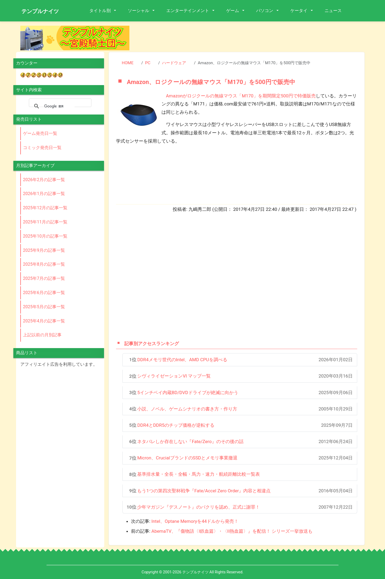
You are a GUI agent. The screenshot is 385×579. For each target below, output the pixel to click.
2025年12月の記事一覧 (45, 207)
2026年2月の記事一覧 (44, 179)
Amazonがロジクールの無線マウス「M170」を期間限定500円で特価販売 (241, 95)
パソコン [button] (265, 10)
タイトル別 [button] (100, 10)
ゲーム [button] (233, 10)
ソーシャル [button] (139, 10)
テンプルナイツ (40, 11)
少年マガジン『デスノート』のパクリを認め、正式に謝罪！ (198, 507)
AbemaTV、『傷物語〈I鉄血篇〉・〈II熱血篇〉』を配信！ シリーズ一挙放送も (232, 531)
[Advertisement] (251, 38)
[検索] (59, 106)
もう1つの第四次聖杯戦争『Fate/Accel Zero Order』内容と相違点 (204, 490)
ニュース (333, 10)
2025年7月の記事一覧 (44, 278)
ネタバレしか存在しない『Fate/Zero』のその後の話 (190, 441)
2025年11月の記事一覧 (45, 221)
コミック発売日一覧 (42, 147)
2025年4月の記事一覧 (44, 320)
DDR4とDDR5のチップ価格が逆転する (175, 425)
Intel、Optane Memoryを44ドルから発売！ (194, 521)
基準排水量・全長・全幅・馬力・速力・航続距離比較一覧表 (198, 474)
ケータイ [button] (299, 10)
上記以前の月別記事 (42, 334)
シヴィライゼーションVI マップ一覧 (174, 376)
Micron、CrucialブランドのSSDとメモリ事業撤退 (187, 457)
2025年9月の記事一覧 (44, 250)
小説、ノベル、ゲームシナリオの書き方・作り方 (187, 409)
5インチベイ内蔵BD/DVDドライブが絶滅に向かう (187, 392)
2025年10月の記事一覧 (45, 236)
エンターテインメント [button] (188, 10)
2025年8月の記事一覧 (44, 264)
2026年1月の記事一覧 (44, 193)
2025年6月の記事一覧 (44, 292)
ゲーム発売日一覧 (40, 133)
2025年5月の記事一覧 (44, 306)
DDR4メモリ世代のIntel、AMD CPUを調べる (182, 359)
